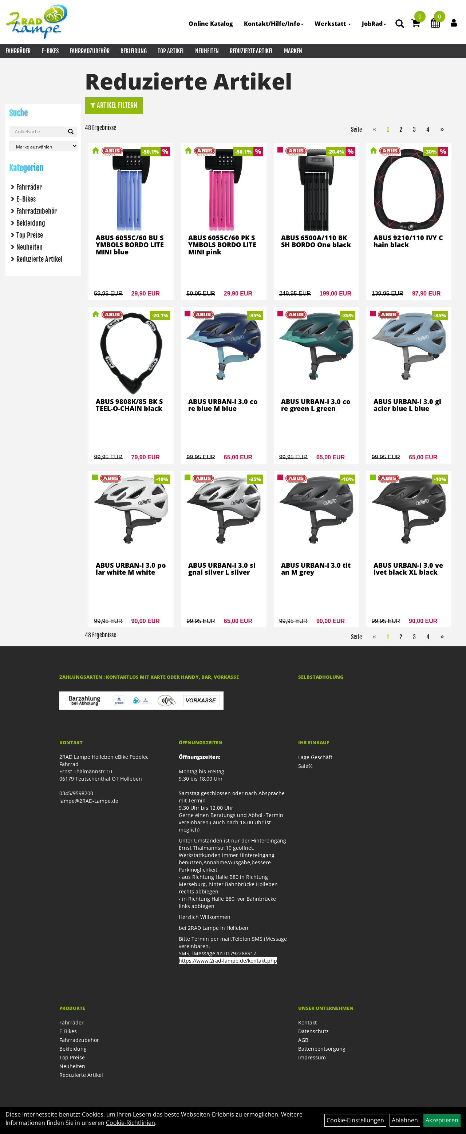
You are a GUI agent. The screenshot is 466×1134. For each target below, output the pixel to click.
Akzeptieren (442, 1120)
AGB (303, 1039)
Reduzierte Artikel (251, 51)
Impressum (312, 1057)
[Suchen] (70, 132)
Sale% (305, 765)
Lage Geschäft (315, 757)
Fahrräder (18, 51)
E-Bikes (50, 51)
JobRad (374, 24)
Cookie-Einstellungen (355, 1120)
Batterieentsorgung (321, 1048)
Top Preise (29, 235)
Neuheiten (207, 51)
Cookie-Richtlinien (130, 1123)
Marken (293, 51)
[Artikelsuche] (399, 24)
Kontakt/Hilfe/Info (274, 24)
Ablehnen (405, 1120)
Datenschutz (313, 1031)
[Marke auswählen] (43, 146)
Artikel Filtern (113, 105)
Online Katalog (211, 24)
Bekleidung (134, 51)
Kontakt (307, 1022)
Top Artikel (171, 51)
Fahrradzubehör (90, 51)
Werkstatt (333, 24)
